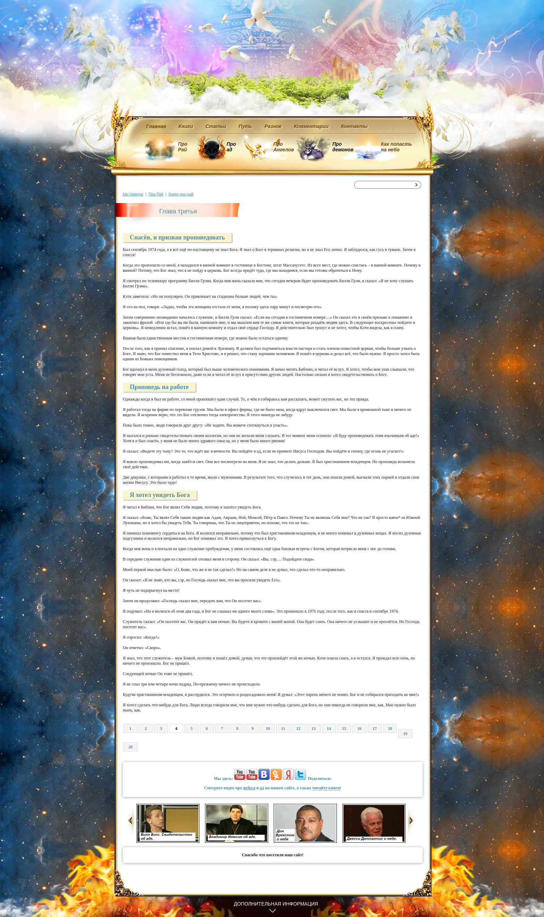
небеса (249, 787)
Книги (186, 126)
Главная (156, 126)
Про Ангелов (283, 146)
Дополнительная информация (276, 904)
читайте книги (326, 787)
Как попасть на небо (396, 146)
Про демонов (342, 146)
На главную (133, 194)
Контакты (354, 126)
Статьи (215, 126)
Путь (245, 126)
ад (262, 787)
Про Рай (182, 146)
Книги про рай (181, 194)
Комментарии (311, 126)
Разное (272, 126)
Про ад (231, 146)
